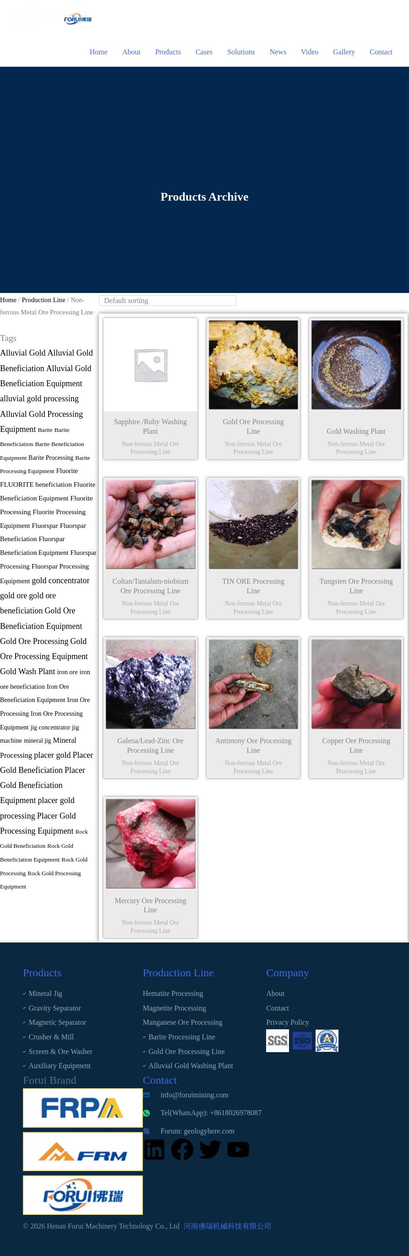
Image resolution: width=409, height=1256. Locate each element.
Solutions (241, 52)
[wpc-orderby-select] (167, 300)
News (278, 52)
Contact (381, 52)
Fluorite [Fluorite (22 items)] (67, 470)
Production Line (43, 299)
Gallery (344, 52)
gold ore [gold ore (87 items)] (13, 595)
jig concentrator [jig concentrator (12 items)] (50, 727)
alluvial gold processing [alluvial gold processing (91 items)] (39, 398)
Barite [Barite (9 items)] (45, 429)
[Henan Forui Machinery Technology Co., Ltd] (36, 18)
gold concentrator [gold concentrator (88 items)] (60, 580)
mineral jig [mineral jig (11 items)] (37, 740)
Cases (204, 52)
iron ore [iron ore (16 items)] (67, 672)
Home (99, 52)
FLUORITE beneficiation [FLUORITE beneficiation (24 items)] (36, 484)
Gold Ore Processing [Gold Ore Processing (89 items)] (34, 641)
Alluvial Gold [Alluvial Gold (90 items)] (23, 352)
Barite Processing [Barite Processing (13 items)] (50, 457)
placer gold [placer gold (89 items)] (52, 755)
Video (309, 52)
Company (287, 973)
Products (168, 52)
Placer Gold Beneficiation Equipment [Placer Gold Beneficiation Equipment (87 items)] (42, 785)
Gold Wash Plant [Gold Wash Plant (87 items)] (27, 671)
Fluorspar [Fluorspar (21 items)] (45, 525)
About (131, 52)
